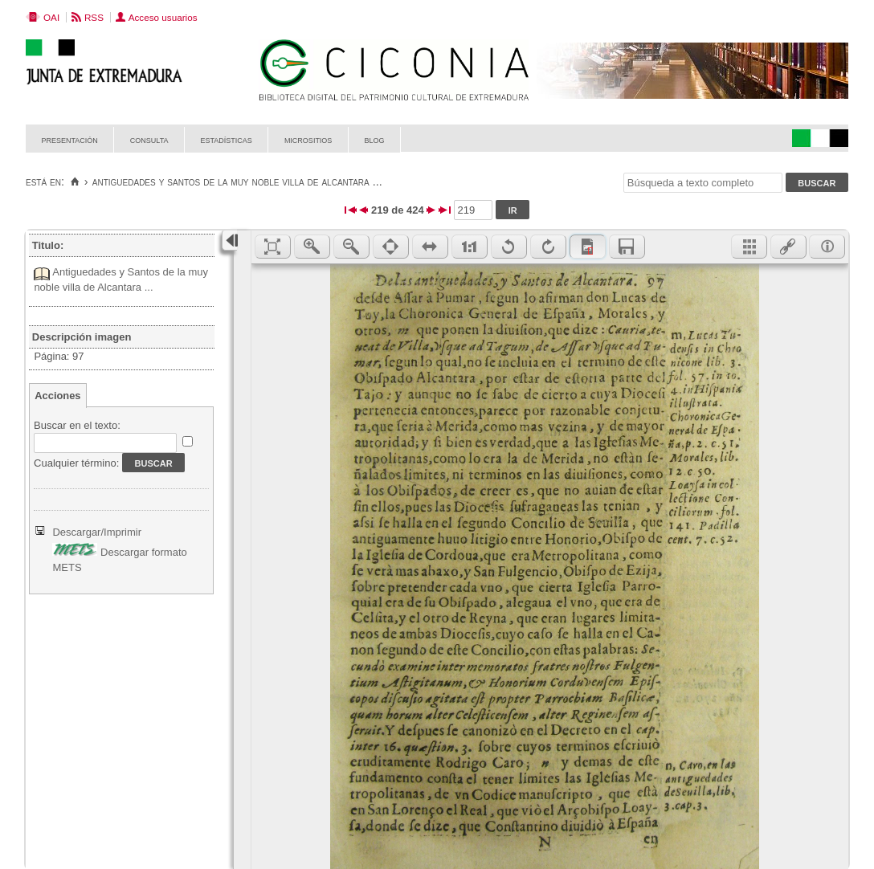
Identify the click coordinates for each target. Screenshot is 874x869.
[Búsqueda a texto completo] (702, 183)
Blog (374, 139)
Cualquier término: (76, 463)
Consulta (149, 139)
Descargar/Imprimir (96, 532)
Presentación (70, 139)
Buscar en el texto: (77, 425)
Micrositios (308, 139)
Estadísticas (226, 139)
